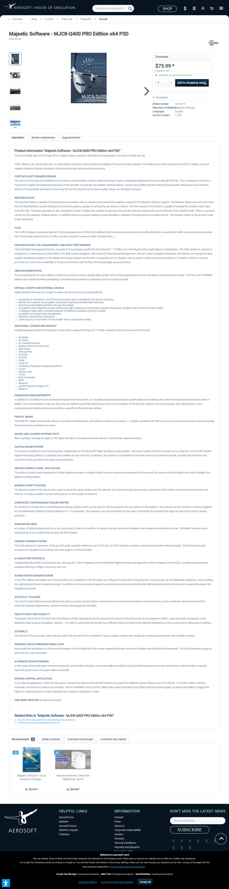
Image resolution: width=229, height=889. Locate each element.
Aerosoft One (66, 817)
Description (18, 137)
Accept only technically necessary (117, 882)
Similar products (51, 739)
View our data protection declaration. (128, 867)
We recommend (23, 739)
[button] (6, 883)
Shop (167, 9)
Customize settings (87, 882)
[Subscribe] (189, 830)
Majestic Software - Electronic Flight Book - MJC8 (73, 777)
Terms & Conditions (125, 842)
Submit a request (68, 830)
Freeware (64, 834)
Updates (63, 821)
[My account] (203, 8)
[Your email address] (197, 820)
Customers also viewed (113, 739)
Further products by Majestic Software (37, 722)
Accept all (145, 882)
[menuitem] (113, 8)
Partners (119, 838)
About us (119, 825)
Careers (118, 834)
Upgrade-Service (71, 137)
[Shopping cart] (212, 8)
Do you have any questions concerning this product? (44, 719)
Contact (118, 817)
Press (117, 821)
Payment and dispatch (127, 847)
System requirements (43, 137)
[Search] (130, 8)
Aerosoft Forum (68, 825)
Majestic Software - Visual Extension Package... (31, 777)
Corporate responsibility (127, 830)
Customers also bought (80, 739)
